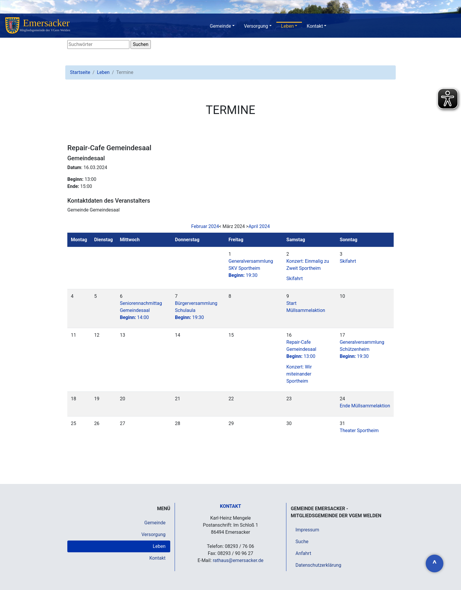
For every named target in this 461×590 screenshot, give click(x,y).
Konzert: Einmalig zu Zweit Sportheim (307, 264)
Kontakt (315, 26)
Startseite (80, 72)
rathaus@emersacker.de (238, 560)
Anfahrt (303, 553)
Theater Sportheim (359, 430)
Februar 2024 (205, 226)
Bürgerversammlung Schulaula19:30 (196, 310)
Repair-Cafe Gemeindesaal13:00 (301, 349)
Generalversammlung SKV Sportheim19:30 (250, 268)
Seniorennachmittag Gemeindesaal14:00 (141, 310)
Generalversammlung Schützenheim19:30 (362, 349)
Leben (287, 26)
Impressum (307, 530)
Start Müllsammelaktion (305, 306)
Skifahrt (294, 278)
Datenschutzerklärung (318, 565)
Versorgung (256, 26)
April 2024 (259, 226)
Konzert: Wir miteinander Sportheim (299, 374)
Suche (301, 541)
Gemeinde (220, 26)
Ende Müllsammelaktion (365, 406)
